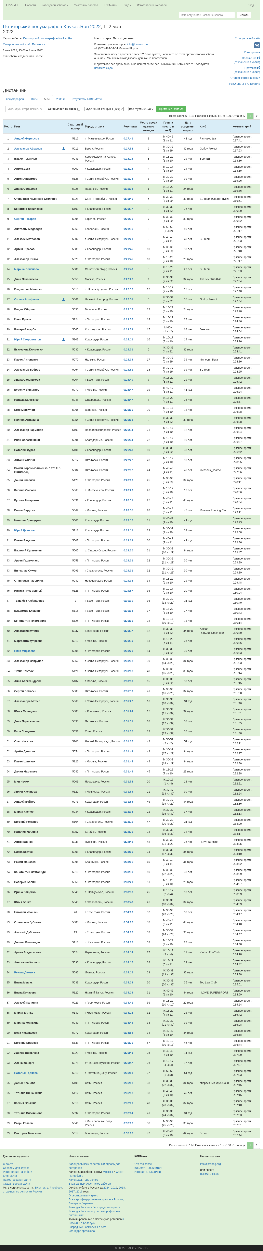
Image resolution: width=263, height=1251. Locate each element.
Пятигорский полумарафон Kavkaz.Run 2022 (52, 26)
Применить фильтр (171, 109)
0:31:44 (128, 761)
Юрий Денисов (24, 530)
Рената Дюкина (24, 972)
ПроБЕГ (12, 5)
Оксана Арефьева (26, 299)
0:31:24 (128, 711)
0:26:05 (128, 419)
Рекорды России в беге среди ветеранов (95, 1207)
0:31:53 (128, 791)
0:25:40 (128, 379)
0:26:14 (128, 429)
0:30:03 (128, 610)
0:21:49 (128, 269)
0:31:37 (128, 741)
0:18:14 (128, 158)
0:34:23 (128, 982)
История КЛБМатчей (148, 1171)
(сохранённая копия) (247, 62)
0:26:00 (128, 409)
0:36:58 (128, 1083)
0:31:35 (128, 731)
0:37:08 (128, 1123)
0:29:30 (128, 550)
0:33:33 (128, 892)
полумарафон (15, 99)
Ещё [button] (127, 5)
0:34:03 (128, 912)
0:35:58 (128, 1032)
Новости (30, 5)
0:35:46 (128, 1022)
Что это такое (143, 1163)
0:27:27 (128, 460)
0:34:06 (128, 922)
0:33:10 (128, 872)
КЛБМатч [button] (111, 5)
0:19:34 (128, 188)
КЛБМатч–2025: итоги (148, 1167)
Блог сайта (10, 1175)
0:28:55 (128, 510)
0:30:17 (128, 630)
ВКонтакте (41, 1187)
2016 (79, 1191)
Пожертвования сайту (17, 1179)
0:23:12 (128, 309)
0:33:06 (128, 861)
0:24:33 (128, 359)
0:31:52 (128, 781)
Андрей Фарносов (26, 138)
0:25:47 (128, 389)
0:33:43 (128, 902)
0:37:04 (128, 1113)
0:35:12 (128, 1012)
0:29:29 (128, 540)
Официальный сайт (247, 38)
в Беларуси (88, 1223)
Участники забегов (86, 5)
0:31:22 (128, 701)
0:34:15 (128, 962)
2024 (106, 1187)
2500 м (60, 99)
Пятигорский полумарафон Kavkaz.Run (48, 38)
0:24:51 (128, 369)
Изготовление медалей (152, 5)
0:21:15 (128, 228)
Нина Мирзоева (24, 650)
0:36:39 (128, 1042)
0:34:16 (128, 972)
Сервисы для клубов (16, 1167)
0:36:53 (128, 1072)
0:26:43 (128, 450)
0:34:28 (128, 992)
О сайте (8, 1163)
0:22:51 (128, 299)
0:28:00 (128, 480)
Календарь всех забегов (84, 1163)
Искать (244, 15)
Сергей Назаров (25, 218)
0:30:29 (128, 650)
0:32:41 (128, 841)
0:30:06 (128, 620)
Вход (251, 5)
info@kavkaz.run (137, 44)
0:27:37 (128, 470)
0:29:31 (128, 560)
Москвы (108, 1171)
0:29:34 (128, 580)
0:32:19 (128, 821)
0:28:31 (128, 500)
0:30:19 (128, 640)
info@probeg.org (210, 1163)
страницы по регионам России (22, 1191)
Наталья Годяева (26, 1072)
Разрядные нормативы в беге (87, 1227)
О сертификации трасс (83, 1195)
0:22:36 (128, 289)
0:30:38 (128, 661)
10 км (34, 99)
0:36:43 (128, 1052)
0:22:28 (128, 279)
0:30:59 (128, 681)
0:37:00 (128, 1103)
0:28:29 (128, 490)
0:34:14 (128, 952)
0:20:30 (128, 218)
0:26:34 (128, 439)
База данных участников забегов (90, 1183)
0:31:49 (128, 771)
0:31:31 (128, 721)
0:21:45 (128, 249)
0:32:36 (128, 831)
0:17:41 (128, 138)
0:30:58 (128, 671)
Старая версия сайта (16, 1183)
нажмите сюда (103, 68)
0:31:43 (128, 751)
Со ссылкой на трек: (62, 108)
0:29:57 (128, 590)
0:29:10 (128, 520)
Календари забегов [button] (55, 5)
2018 (122, 1187)
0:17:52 (128, 148)
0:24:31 (128, 349)
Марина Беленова (26, 269)
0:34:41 (128, 1002)
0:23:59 (128, 329)
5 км (46, 99)
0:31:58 (128, 801)
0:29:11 (128, 530)
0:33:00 (128, 851)
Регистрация (252, 52)
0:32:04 (128, 811)
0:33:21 (128, 882)
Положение (251, 58)
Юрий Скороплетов (27, 339)
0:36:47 (128, 1062)
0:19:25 (128, 178)
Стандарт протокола (82, 1230)
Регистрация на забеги (17, 1171)
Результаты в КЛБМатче (244, 83)
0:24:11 (128, 339)
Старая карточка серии (245, 77)
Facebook (56, 1187)
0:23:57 (128, 319)
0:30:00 (128, 600)
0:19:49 (128, 198)
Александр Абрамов (28, 148)
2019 (114, 1187)
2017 (72, 1191)
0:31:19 (128, 691)
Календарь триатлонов (83, 1179)
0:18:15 (128, 168)
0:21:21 (128, 239)
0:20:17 (128, 208)
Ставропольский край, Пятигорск (24, 44)
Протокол (252, 68)
